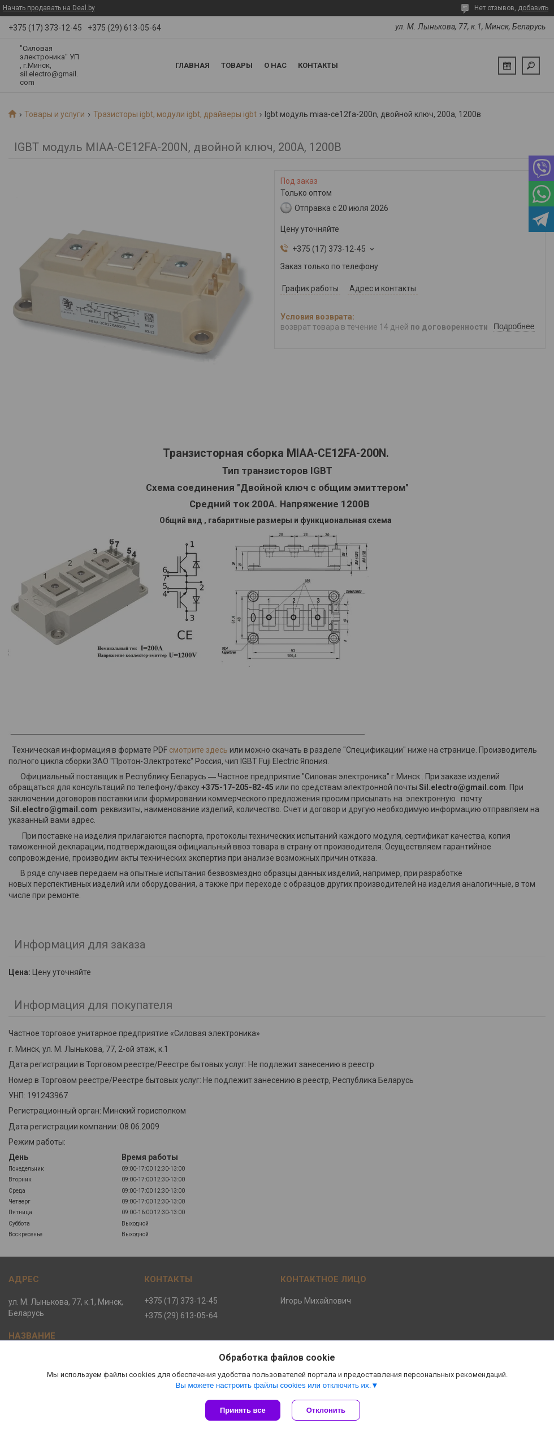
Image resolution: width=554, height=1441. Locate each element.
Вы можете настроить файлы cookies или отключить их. (273, 1385)
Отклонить (325, 1410)
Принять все (243, 1410)
